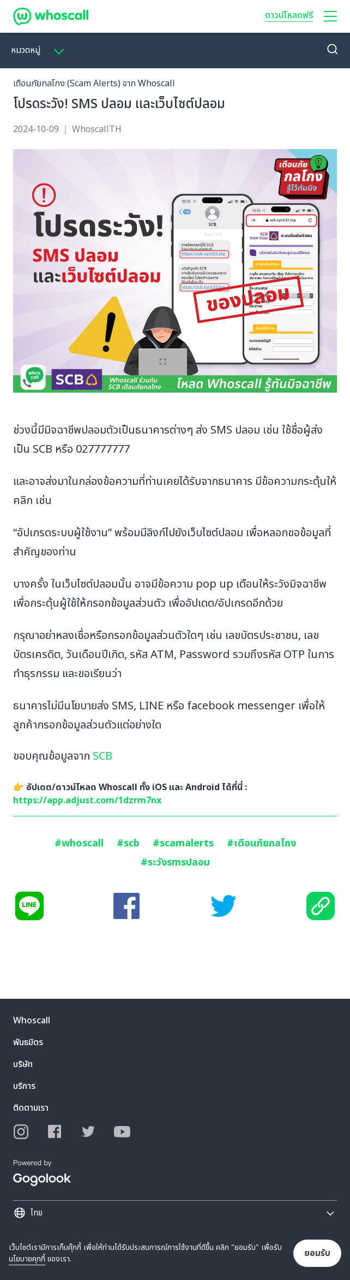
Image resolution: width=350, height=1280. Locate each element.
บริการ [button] (24, 1086)
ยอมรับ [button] (317, 1253)
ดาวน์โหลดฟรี (289, 15)
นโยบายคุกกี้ (27, 1259)
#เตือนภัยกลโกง (261, 843)
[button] (330, 16)
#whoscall (79, 843)
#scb (128, 843)
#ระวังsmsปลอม (175, 862)
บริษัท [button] (23, 1064)
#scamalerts (183, 843)
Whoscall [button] (31, 1020)
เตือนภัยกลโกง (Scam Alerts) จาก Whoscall (94, 83)
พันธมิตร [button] (28, 1042)
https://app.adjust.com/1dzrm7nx (87, 800)
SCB (102, 756)
